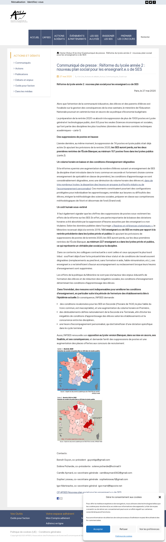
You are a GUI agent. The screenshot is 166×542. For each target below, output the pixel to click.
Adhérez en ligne (54, 523)
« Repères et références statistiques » (132, 225)
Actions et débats (92, 77)
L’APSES (47, 37)
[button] (159, 497)
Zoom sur (123, 77)
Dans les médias (23, 91)
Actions (19, 68)
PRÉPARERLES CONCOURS (126, 37)
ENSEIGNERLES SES (108, 37)
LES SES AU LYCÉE (94, 37)
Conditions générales (50, 531)
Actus (102, 77)
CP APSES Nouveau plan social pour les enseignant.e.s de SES (89, 492)
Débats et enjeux (24, 79)
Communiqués (112, 77)
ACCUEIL (34, 37)
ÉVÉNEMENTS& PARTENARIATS (77, 37)
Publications (21, 74)
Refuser (124, 529)
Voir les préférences (149, 529)
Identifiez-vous (35, 1)
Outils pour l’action (25, 85)
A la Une (80, 77)
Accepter (98, 529)
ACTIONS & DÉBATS (59, 37)
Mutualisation (18, 1)
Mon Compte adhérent (58, 518)
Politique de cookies (123, 536)
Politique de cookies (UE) (23, 531)
